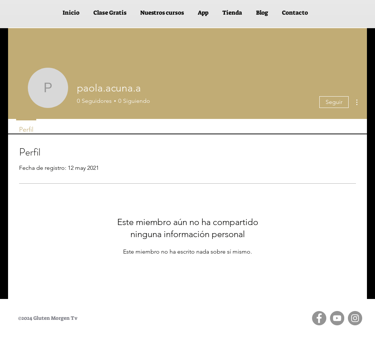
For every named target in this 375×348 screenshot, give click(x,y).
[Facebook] (319, 318)
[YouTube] (337, 318)
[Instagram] (355, 318)
